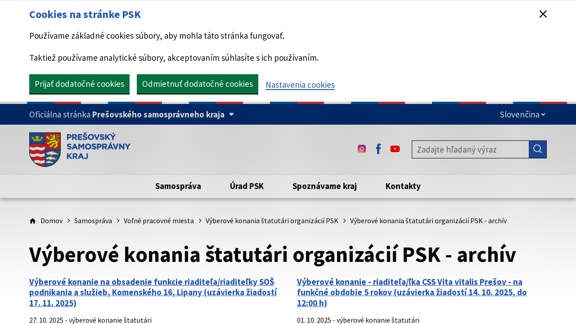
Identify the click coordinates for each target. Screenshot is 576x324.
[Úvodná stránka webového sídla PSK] (79, 149)
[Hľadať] (538, 149)
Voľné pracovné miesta (159, 220)
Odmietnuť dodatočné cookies (197, 83)
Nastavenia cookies (300, 84)
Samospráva (93, 220)
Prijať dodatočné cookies (79, 83)
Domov (51, 220)
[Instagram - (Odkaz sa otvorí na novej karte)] (361, 149)
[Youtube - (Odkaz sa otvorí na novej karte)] (395, 149)
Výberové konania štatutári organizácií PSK (272, 220)
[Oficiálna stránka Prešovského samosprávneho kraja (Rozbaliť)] (131, 114)
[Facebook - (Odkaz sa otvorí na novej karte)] (378, 149)
